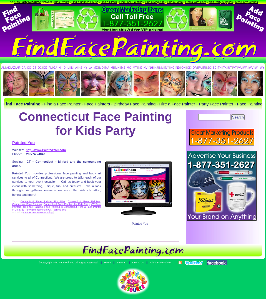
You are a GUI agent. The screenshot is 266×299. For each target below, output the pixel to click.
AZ (13, 67)
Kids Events (61, 2)
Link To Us (138, 262)
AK (8, 67)
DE (45, 67)
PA (200, 67)
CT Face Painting (33, 207)
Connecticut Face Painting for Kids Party (67, 204)
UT (230, 67)
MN (117, 67)
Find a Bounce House (84, 2)
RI (204, 67)
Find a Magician (155, 2)
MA (107, 67)
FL (50, 67)
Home (107, 262)
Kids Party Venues (246, 2)
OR (195, 67)
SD (215, 67)
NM (161, 67)
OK (189, 67)
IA (75, 67)
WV (251, 67)
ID (64, 67)
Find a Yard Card (195, 2)
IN (71, 67)
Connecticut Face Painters (84, 201)
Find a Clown (109, 2)
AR (18, 67)
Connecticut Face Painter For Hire (43, 201)
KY (85, 67)
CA (24, 67)
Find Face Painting (130, 2)
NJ (156, 67)
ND (178, 67)
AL (3, 67)
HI (60, 67)
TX (225, 67)
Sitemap (121, 262)
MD (101, 67)
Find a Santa (175, 2)
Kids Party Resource (27, 2)
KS (80, 67)
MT (135, 67)
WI (256, 67)
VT (235, 67)
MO (129, 67)
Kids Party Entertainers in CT (35, 209)
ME (96, 67)
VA (240, 67)
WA (245, 67)
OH (183, 67)
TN (220, 67)
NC (172, 67)
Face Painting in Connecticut (60, 207)
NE (140, 67)
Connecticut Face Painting (27, 204)
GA (55, 67)
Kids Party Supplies (221, 2)
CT (34, 67)
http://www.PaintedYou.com (46, 150)
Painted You (23, 142)
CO (29, 67)
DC (40, 67)
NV (145, 67)
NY (167, 67)
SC (209, 67)
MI (112, 67)
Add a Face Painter (160, 262)
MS (123, 67)
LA (90, 67)
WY (262, 67)
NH (151, 67)
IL (68, 67)
